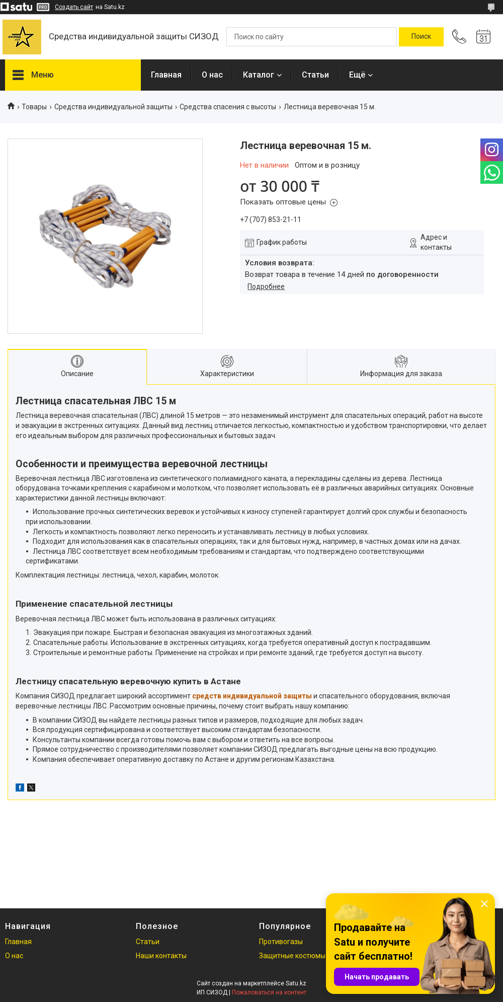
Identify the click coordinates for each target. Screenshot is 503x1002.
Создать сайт (74, 7)
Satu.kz (296, 983)
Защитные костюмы (292, 956)
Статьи (315, 75)
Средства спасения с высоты (228, 107)
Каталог (258, 75)
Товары (34, 107)
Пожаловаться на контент (269, 992)
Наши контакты (161, 956)
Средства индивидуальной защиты (113, 107)
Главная (166, 75)
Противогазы (281, 942)
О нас (212, 75)
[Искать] (421, 36)
